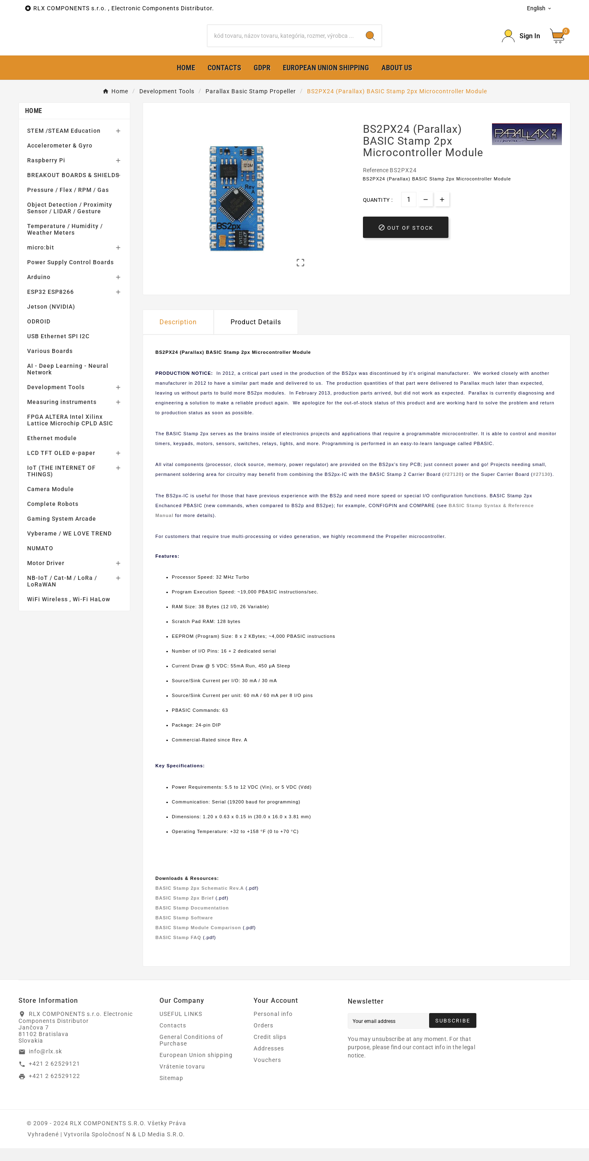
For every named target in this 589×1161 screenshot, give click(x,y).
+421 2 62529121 (54, 1076)
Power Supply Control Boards (70, 275)
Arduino (39, 290)
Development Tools (56, 400)
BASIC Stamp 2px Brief (184, 911)
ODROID (39, 334)
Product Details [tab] (256, 335)
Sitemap (171, 1090)
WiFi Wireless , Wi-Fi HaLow (68, 612)
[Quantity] (408, 212)
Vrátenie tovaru (182, 1079)
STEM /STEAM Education (64, 144)
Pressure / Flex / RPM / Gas (68, 203)
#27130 (542, 487)
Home (33, 124)
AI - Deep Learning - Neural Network (68, 382)
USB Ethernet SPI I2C (58, 349)
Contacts (172, 1038)
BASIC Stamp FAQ (178, 950)
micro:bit (40, 260)
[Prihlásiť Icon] (521, 42)
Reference (376, 183)
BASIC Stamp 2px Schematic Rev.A (199, 901)
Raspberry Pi (46, 173)
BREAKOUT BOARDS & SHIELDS (73, 188)
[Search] (284, 42)
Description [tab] (178, 335)
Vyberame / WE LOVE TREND (69, 546)
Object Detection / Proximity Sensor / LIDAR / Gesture (69, 221)
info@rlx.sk (45, 1064)
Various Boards (50, 364)
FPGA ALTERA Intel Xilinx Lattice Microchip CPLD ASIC (70, 433)
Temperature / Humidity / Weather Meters (65, 242)
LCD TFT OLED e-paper (61, 466)
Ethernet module (52, 451)
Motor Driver (46, 576)
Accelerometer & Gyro (59, 158)
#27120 (453, 487)
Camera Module (50, 502)
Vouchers (267, 1072)
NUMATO (40, 561)
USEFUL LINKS (180, 1026)
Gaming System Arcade (61, 532)
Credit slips (270, 1049)
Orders (263, 1038)
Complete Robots (53, 517)
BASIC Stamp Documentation (192, 921)
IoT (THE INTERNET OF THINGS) (61, 484)
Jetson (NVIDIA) (51, 319)
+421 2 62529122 (54, 1089)
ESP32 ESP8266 (50, 305)
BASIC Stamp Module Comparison (198, 940)
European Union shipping (196, 1067)
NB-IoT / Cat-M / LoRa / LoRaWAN (62, 594)
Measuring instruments (62, 415)
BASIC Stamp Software (184, 930)
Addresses (269, 1061)
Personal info (273, 1026)
